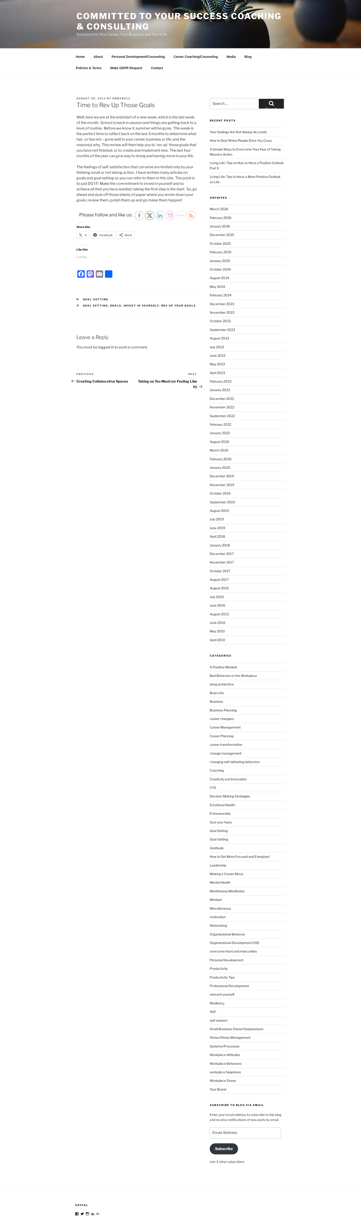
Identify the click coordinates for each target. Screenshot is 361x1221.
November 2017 (222, 534)
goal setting (95, 277)
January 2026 (220, 198)
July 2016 (217, 569)
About (98, 29)
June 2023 (217, 328)
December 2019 (222, 448)
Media (231, 29)
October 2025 (220, 216)
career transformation (226, 717)
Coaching (217, 742)
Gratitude (217, 820)
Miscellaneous (220, 880)
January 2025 (220, 233)
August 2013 (219, 586)
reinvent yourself (222, 966)
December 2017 (222, 526)
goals (116, 277)
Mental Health (220, 854)
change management (226, 725)
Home (80, 29)
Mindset (216, 872)
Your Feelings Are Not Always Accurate (238, 104)
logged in (106, 319)
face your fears (221, 794)
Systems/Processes (224, 1018)
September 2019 (222, 474)
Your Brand (218, 1061)
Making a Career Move (226, 846)
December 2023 (222, 276)
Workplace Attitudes (225, 1027)
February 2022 (220, 396)
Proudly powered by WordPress (98, 1210)
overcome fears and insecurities (233, 923)
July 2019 (217, 491)
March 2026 (219, 181)
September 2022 (222, 388)
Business (216, 673)
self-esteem (218, 992)
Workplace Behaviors (226, 1036)
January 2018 (220, 517)
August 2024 (219, 250)
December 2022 (222, 371)
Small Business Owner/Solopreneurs (236, 1001)
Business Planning (223, 682)
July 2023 (217, 319)
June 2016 (217, 577)
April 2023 (217, 345)
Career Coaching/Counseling (196, 29)
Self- (213, 984)
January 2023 (220, 362)
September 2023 (222, 302)
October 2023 (220, 293)
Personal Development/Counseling (138, 29)
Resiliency (217, 975)
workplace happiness (225, 1044)
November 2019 (222, 457)
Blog (248, 29)
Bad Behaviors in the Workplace (233, 648)
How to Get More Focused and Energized (239, 829)
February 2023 (220, 353)
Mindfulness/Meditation (227, 863)
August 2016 (219, 560)
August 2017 (219, 552)
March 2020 (219, 422)
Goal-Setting (95, 271)
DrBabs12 (121, 70)
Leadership (218, 837)
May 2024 (217, 259)
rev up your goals (178, 277)
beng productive (222, 656)
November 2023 (222, 284)
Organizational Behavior (227, 906)
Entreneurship (220, 785)
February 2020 (221, 431)
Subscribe (224, 1121)
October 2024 (220, 241)
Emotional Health (222, 777)
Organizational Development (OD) (234, 915)
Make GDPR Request (126, 40)
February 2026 (220, 190)
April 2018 (217, 508)
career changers (222, 691)
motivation (218, 889)
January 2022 (220, 405)
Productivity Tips (222, 949)
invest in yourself (141, 277)
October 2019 (220, 465)
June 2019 (217, 500)
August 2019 (219, 483)
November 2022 (222, 379)
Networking (218, 898)
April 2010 (217, 612)
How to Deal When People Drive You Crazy (241, 113)
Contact (157, 40)
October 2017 (220, 543)
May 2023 (217, 336)
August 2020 (219, 414)
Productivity (219, 941)
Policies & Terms (89, 40)
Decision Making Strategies (230, 768)
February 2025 (220, 224)
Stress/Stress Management (230, 1010)
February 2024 (220, 267)
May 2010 (217, 603)
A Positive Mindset (223, 639)
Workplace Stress (223, 1053)
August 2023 (219, 310)
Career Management (225, 699)
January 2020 (220, 440)
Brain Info (217, 665)
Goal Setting (219, 803)
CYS (213, 760)
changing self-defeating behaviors (235, 734)
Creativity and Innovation (228, 751)
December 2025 (222, 207)
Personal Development (226, 932)
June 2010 (217, 595)
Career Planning (221, 708)
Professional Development (229, 958)
